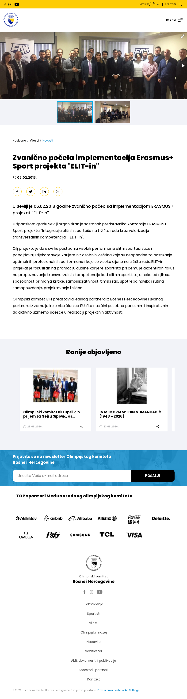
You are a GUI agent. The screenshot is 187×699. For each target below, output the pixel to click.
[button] (183, 36)
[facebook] (17, 191)
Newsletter (93, 651)
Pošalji (152, 475)
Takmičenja (93, 604)
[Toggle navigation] (172, 20)
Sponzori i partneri (93, 670)
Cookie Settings (130, 690)
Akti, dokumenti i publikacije (93, 660)
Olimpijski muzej (93, 632)
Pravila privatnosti (108, 690)
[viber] (57, 191)
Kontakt (93, 679)
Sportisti (93, 613)
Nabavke (94, 641)
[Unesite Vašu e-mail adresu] (72, 476)
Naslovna (19, 140)
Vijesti (34, 140)
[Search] (180, 4)
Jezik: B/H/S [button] (149, 4)
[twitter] (30, 191)
